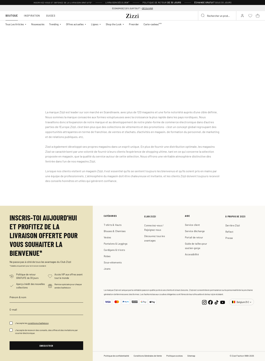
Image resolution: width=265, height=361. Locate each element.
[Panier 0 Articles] (257, 15)
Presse (229, 237)
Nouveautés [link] (37, 24)
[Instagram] (204, 302)
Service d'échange (195, 231)
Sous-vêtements (113, 262)
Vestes (107, 237)
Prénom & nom (18, 297)
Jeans (107, 268)
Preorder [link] (134, 24)
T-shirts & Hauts (112, 224)
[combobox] (217, 15)
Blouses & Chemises (115, 231)
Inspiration (32, 15)
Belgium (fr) (240, 302)
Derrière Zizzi (232, 225)
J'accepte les (32, 323)
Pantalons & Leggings (115, 243)
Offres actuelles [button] (75, 24)
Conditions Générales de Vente (148, 355)
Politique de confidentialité (116, 355)
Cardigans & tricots (114, 249)
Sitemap (191, 355)
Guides (51, 15)
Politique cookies (174, 355)
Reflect (229, 231)
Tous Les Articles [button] (14, 24)
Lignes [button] (94, 24)
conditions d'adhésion (38, 323)
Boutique (12, 15)
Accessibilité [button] (192, 254)
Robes (107, 256)
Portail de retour (194, 237)
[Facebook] (210, 302)
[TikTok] (216, 302)
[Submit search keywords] (203, 15)
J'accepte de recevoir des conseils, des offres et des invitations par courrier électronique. (46, 331)
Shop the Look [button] (113, 24)
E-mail (13, 309)
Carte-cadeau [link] (153, 24)
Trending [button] (54, 24)
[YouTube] (222, 302)
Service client (192, 224)
